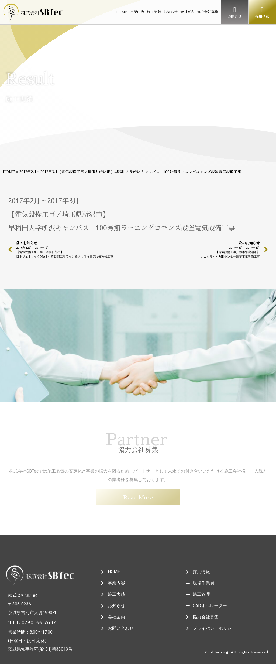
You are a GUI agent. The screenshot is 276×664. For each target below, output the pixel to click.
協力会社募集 (207, 12)
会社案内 (187, 12)
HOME (121, 12)
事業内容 (137, 12)
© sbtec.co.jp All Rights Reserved (236, 652)
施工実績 (154, 12)
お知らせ (171, 12)
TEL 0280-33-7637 (32, 622)
